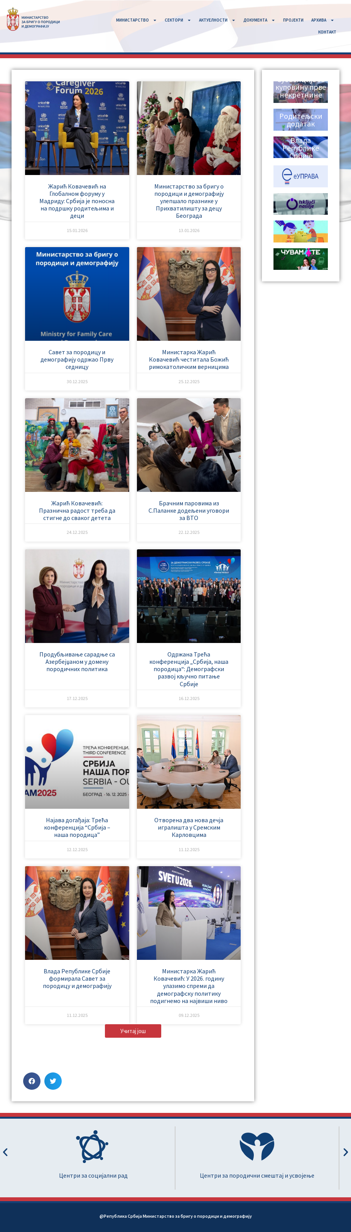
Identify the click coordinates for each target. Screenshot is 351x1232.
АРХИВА (322, 20)
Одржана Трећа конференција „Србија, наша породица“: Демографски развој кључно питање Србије (188, 669)
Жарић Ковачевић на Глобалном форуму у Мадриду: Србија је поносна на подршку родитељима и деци (77, 201)
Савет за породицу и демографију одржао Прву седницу (76, 359)
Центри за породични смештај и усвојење (257, 1175)
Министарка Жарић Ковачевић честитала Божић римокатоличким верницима (189, 359)
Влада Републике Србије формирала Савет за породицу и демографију (77, 978)
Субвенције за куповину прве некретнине (300, 86)
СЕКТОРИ (178, 20)
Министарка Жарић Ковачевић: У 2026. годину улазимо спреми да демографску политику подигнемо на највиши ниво (189, 986)
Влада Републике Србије (300, 147)
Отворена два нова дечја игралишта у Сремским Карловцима (188, 827)
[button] (133, 1031)
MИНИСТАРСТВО (136, 20)
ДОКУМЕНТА (259, 20)
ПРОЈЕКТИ (293, 20)
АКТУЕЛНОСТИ (217, 20)
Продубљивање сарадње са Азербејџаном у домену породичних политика (77, 661)
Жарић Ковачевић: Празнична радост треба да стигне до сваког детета (77, 510)
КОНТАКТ (327, 32)
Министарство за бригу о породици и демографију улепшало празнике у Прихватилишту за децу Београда (189, 201)
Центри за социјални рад (93, 1175)
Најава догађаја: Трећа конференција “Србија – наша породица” (77, 827)
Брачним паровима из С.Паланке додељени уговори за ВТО (188, 510)
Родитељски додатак (300, 119)
